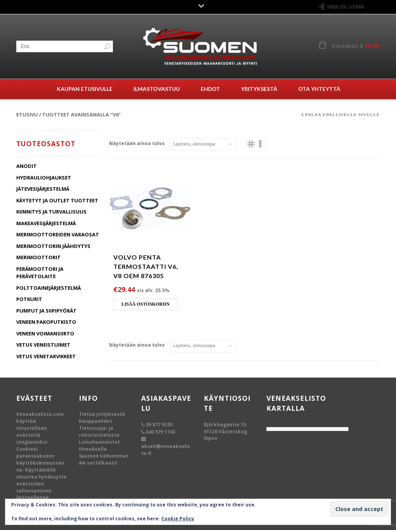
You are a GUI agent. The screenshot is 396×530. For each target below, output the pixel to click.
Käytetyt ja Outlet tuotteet (57, 200)
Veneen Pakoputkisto (46, 321)
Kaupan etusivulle (85, 88)
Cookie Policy (177, 518)
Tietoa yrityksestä (102, 414)
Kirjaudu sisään (345, 6)
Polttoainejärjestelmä (48, 287)
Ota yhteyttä (319, 88)
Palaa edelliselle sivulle (342, 114)
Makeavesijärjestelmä (46, 223)
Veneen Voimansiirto (45, 333)
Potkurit (29, 299)
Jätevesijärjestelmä (42, 188)
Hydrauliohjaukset (43, 177)
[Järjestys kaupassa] (203, 144)
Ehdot (210, 88)
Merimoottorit (38, 257)
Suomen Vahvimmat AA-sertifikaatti (103, 459)
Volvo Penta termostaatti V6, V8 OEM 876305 (145, 266)
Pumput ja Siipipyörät (46, 310)
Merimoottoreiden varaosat (57, 234)
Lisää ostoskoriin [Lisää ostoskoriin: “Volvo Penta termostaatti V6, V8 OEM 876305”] (145, 304)
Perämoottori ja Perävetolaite (39, 272)
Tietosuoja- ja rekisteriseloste (99, 431)
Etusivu (27, 114)
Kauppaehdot (95, 421)
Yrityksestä (259, 88)
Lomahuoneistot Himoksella (99, 445)
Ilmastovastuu (156, 88)
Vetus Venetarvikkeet (46, 356)
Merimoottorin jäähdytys (53, 246)
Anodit (26, 165)
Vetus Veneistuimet (43, 344)
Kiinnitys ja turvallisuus (51, 211)
